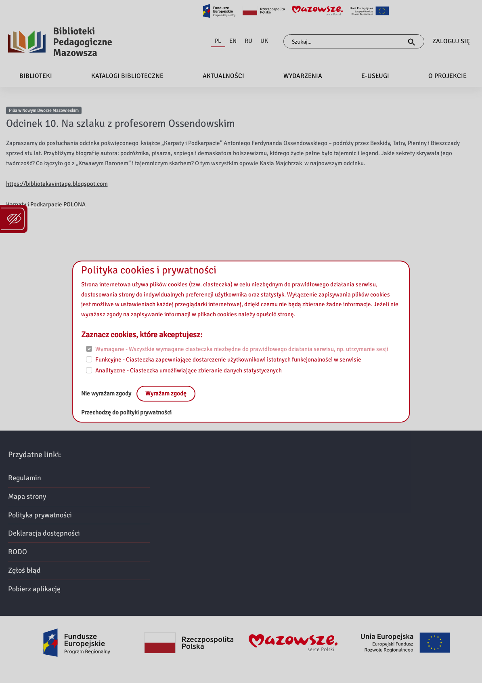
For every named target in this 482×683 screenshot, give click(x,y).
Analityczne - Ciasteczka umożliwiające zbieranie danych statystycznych (188, 370)
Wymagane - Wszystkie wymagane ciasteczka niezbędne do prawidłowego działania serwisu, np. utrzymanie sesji (241, 349)
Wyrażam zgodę (166, 393)
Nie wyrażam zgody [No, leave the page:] (106, 393)
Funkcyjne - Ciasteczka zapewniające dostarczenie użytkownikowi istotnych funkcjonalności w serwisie (228, 360)
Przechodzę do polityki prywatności (126, 412)
